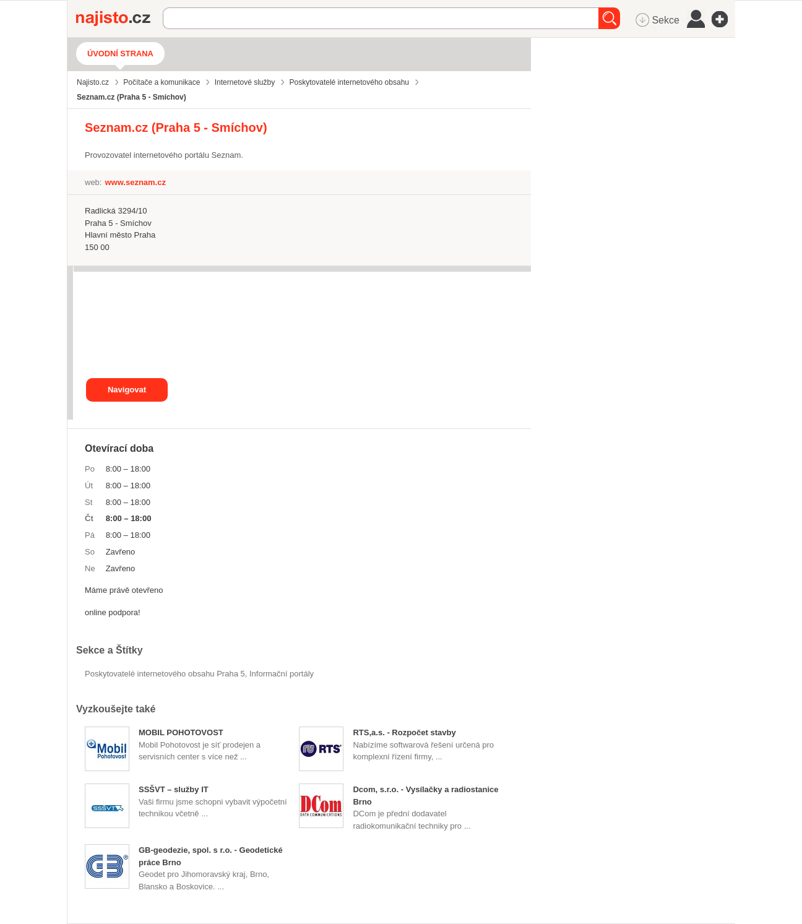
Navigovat (127, 389)
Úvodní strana (120, 53)
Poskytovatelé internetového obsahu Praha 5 (165, 673)
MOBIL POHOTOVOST (181, 732)
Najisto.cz (119, 18)
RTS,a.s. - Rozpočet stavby (404, 732)
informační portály (281, 673)
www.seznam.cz (135, 182)
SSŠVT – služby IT (174, 789)
